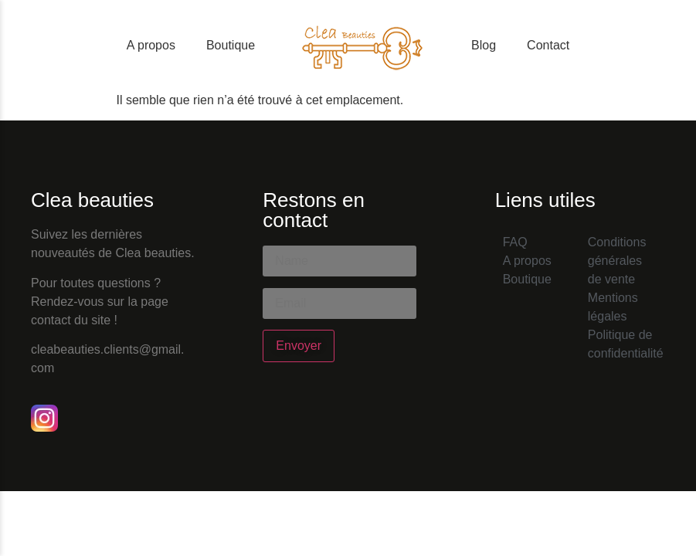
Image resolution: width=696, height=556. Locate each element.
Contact (548, 45)
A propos (151, 45)
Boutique (230, 45)
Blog (483, 45)
